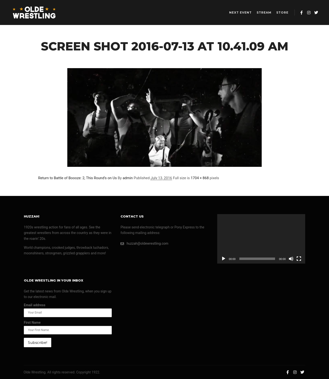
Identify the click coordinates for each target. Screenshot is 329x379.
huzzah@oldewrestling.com (144, 243)
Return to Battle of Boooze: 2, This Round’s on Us (77, 178)
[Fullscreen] (298, 258)
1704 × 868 (200, 178)
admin (128, 178)
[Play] (223, 258)
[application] (261, 239)
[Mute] (291, 258)
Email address (34, 305)
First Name (32, 322)
